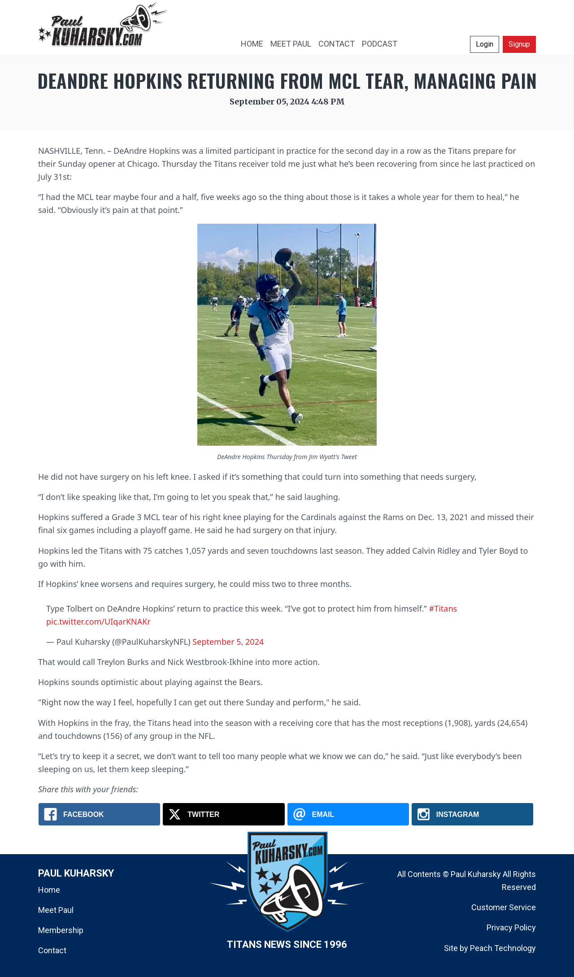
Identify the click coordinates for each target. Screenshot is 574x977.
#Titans (443, 608)
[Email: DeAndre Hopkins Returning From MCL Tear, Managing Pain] (348, 814)
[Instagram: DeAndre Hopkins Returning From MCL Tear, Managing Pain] (472, 814)
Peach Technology (503, 948)
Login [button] (484, 44)
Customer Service (503, 907)
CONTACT (336, 43)
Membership (60, 930)
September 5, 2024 (228, 641)
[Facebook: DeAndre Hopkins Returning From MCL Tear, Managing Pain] (99, 814)
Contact (52, 950)
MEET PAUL (290, 43)
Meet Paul (56, 910)
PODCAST (379, 43)
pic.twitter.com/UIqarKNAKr (98, 621)
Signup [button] (519, 44)
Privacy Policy (511, 927)
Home (49, 889)
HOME (252, 43)
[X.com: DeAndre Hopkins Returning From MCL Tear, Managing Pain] (223, 814)
